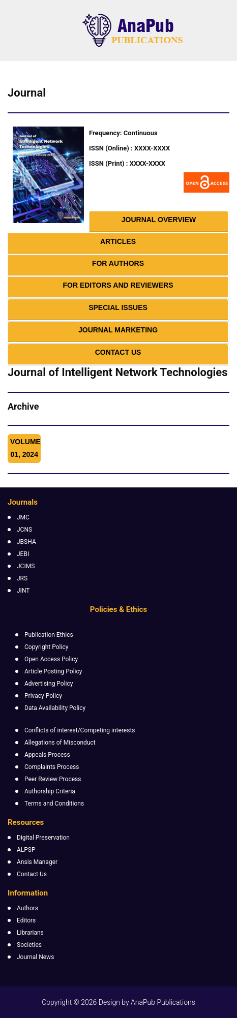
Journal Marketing (118, 330)
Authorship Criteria (49, 791)
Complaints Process (51, 766)
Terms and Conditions (54, 803)
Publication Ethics (48, 634)
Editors (26, 920)
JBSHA (26, 541)
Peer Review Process (52, 779)
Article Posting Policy (53, 671)
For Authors (118, 263)
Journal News (35, 957)
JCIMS (26, 566)
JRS (22, 578)
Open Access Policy (51, 659)
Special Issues (117, 307)
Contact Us (118, 352)
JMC (23, 517)
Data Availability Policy (54, 708)
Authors (27, 908)
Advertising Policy (48, 683)
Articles (118, 241)
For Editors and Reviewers (118, 285)
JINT (23, 590)
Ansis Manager (37, 862)
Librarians (30, 932)
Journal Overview (159, 219)
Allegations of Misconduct (60, 742)
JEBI (23, 554)
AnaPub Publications (163, 1002)
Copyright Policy (46, 647)
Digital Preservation (43, 837)
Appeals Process (47, 754)
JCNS (24, 529)
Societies (29, 944)
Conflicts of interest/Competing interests (79, 730)
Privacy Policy (43, 695)
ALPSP (26, 849)
